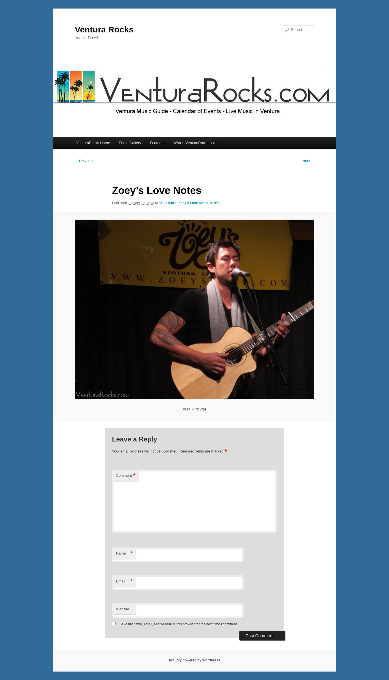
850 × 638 (166, 203)
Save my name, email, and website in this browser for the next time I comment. (178, 624)
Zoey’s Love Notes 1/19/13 (199, 203)
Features (157, 143)
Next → (308, 161)
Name (124, 553)
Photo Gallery (130, 143)
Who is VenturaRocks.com (194, 143)
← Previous (84, 161)
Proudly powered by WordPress (194, 660)
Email (124, 581)
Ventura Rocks (104, 29)
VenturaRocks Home (93, 143)
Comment (126, 476)
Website (122, 609)
